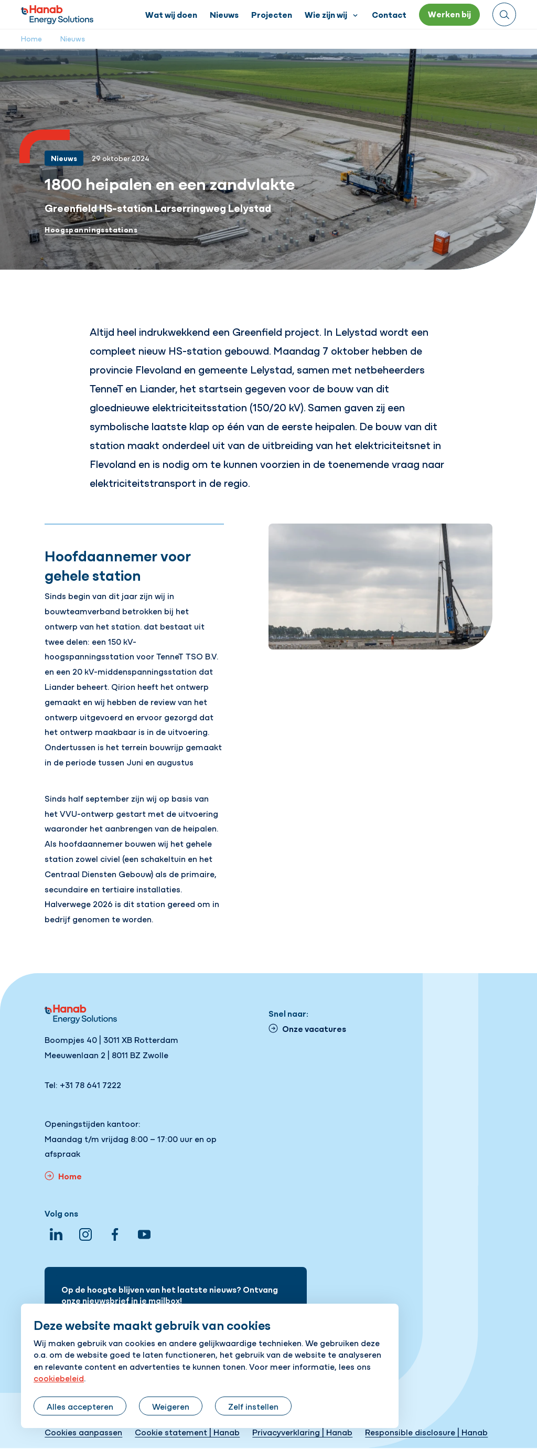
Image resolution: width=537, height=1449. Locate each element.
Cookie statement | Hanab (187, 1431)
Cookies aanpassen (83, 1431)
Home (31, 38)
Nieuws (72, 38)
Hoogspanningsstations (91, 229)
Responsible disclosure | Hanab (426, 1431)
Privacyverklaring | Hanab (302, 1431)
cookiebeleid (59, 1377)
